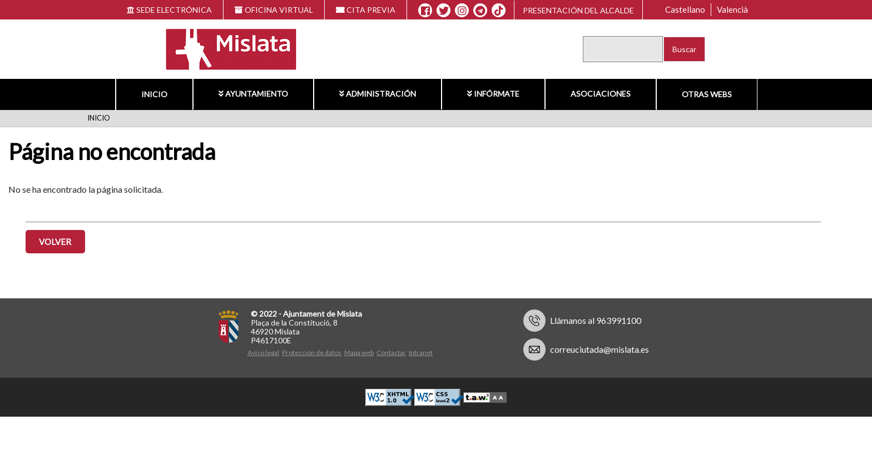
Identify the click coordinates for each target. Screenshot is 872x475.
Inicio (154, 94)
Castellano (685, 9)
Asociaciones (601, 93)
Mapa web (359, 352)
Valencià (732, 9)
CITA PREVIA (366, 9)
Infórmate (493, 93)
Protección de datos (311, 352)
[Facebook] (425, 10)
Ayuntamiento (253, 93)
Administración (377, 93)
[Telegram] (480, 10)
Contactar (391, 352)
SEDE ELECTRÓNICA (169, 9)
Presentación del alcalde (578, 10)
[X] (443, 10)
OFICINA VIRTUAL (274, 9)
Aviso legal (263, 352)
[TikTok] (498, 10)
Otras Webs (707, 94)
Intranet (421, 352)
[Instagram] (462, 10)
